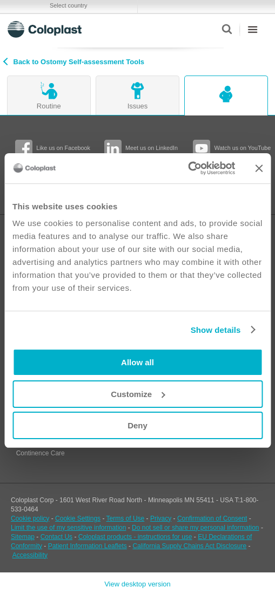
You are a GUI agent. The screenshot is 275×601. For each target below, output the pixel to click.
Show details (216, 329)
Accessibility (30, 555)
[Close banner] (259, 168)
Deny (137, 425)
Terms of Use (125, 518)
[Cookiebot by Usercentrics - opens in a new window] (187, 168)
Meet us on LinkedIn (151, 148)
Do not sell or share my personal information (195, 527)
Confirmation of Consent (212, 518)
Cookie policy (30, 518)
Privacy (160, 518)
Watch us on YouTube (242, 148)
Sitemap (23, 537)
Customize (138, 394)
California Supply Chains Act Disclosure (189, 546)
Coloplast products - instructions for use (135, 537)
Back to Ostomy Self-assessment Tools (79, 61)
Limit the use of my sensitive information (68, 527)
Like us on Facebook (63, 148)
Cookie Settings (77, 518)
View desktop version (137, 584)
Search (226, 29)
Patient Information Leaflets (87, 546)
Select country (69, 5)
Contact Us (56, 537)
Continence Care (40, 453)
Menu (252, 29)
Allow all (137, 362)
